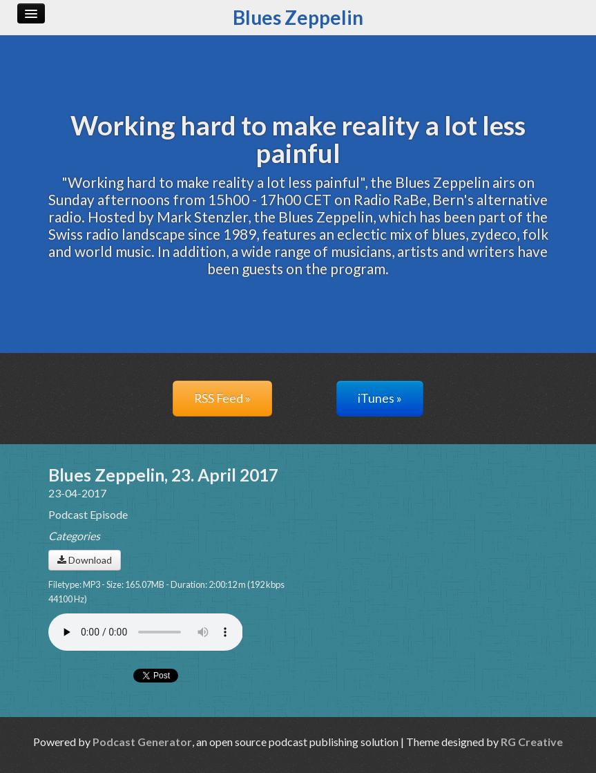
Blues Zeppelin (298, 17)
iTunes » (380, 398)
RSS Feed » (222, 398)
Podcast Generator (142, 741)
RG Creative (532, 741)
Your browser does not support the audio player (145, 632)
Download (84, 560)
